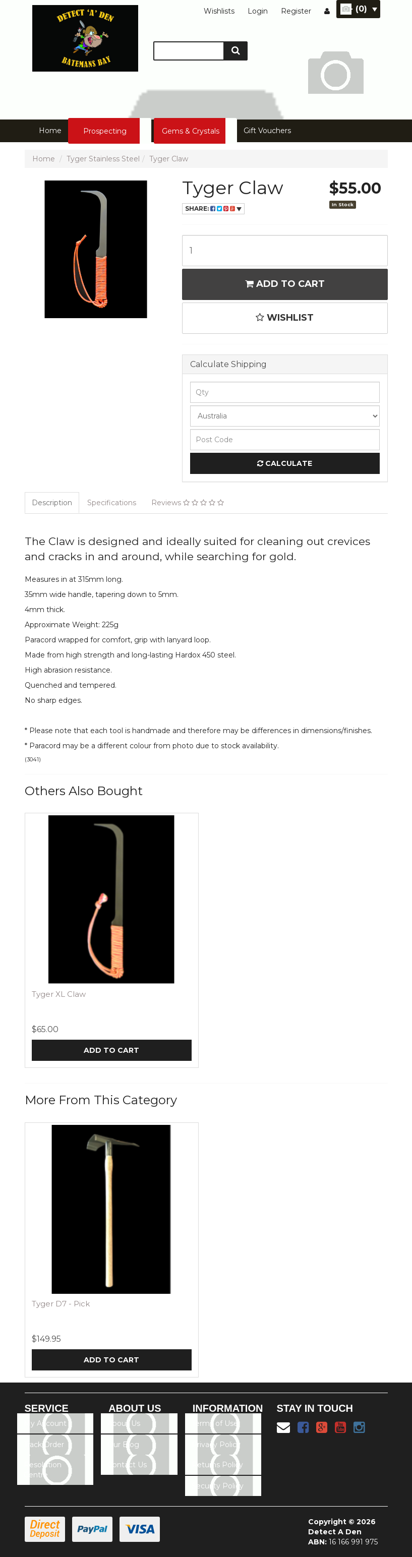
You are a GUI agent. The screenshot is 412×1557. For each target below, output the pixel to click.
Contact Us (127, 1464)
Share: (213, 208)
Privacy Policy (216, 1444)
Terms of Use (215, 1423)
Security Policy (218, 1485)
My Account (45, 1423)
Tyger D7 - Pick (61, 1303)
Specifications (111, 502)
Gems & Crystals (190, 131)
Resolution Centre (43, 1469)
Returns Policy (217, 1464)
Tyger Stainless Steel (103, 158)
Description (52, 502)
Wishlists (219, 11)
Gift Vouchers (267, 130)
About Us (123, 1423)
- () (363, 9)
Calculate (284, 463)
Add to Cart (285, 283)
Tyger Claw (168, 158)
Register (296, 11)
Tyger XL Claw (59, 994)
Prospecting (105, 131)
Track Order (44, 1444)
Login (258, 11)
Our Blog (123, 1444)
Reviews (187, 502)
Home (50, 130)
